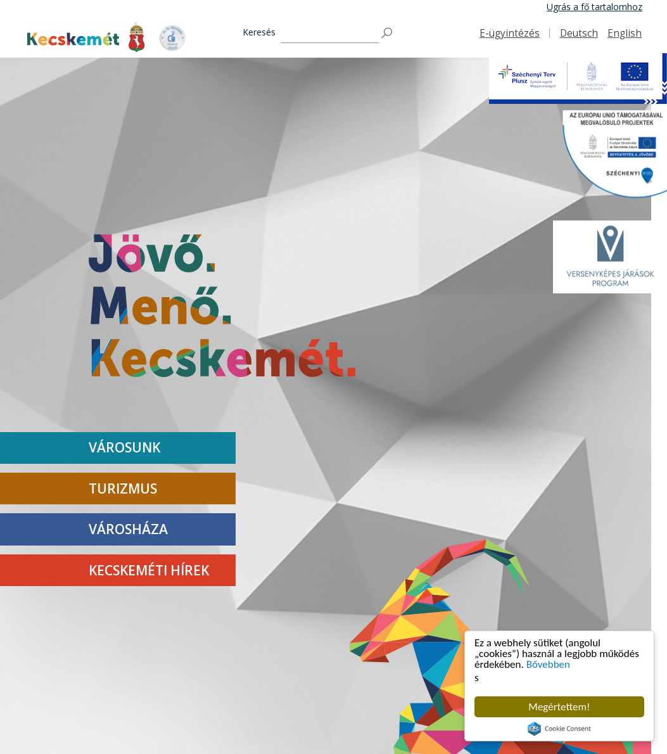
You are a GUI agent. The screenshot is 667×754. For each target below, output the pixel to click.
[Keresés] (330, 33)
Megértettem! (559, 706)
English (624, 33)
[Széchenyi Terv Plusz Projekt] (578, 78)
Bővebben (548, 664)
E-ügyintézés (510, 33)
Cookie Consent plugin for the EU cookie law (559, 729)
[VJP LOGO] (610, 256)
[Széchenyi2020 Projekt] (610, 157)
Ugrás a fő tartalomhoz (594, 7)
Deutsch (579, 33)
